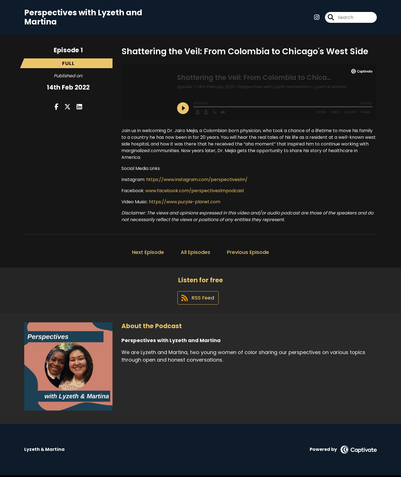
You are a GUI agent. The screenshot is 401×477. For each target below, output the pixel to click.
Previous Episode (248, 252)
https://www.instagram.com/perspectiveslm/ (197, 180)
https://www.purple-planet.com (184, 202)
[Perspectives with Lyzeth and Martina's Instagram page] (316, 17)
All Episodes (195, 252)
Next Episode (148, 252)
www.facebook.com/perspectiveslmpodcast (194, 191)
